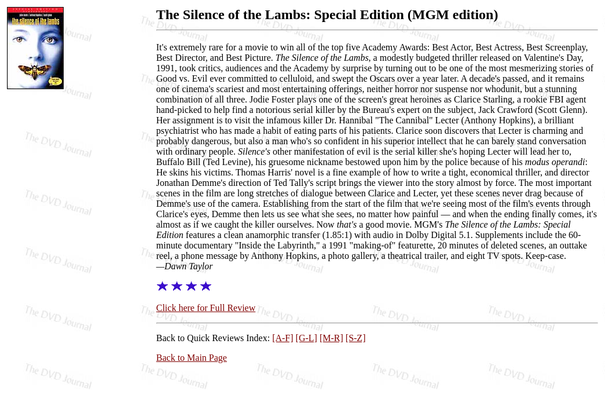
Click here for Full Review (206, 308)
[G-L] (306, 338)
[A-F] (282, 338)
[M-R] (331, 338)
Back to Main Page (191, 358)
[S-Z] (356, 338)
